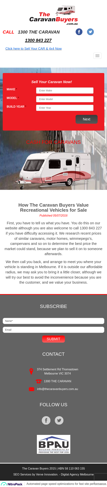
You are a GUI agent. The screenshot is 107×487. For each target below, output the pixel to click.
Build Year (16, 106)
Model (13, 98)
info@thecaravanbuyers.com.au (57, 389)
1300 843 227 (38, 40)
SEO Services (22, 474)
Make (12, 89)
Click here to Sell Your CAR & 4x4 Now (33, 48)
